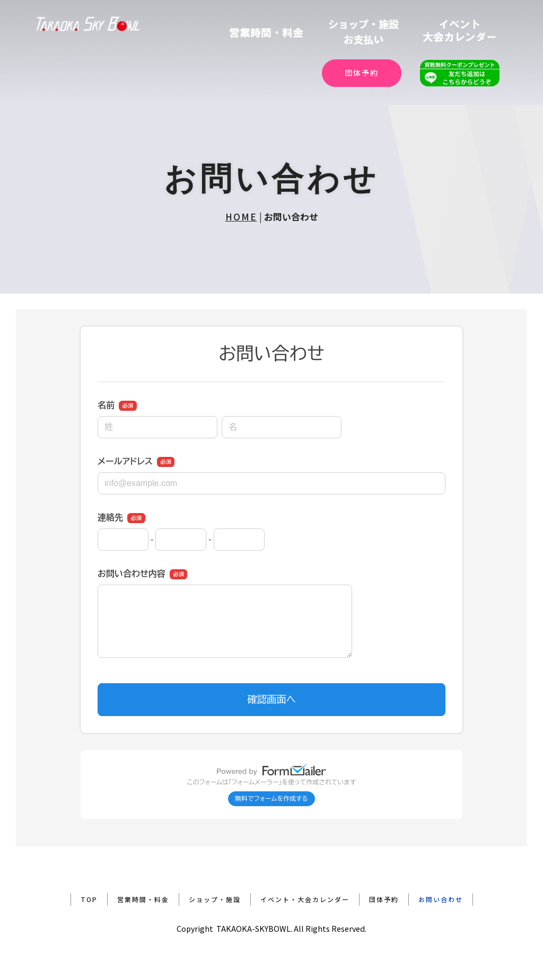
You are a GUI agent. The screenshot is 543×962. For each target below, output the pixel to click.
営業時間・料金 (143, 899)
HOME (241, 216)
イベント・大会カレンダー (304, 899)
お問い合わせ (440, 899)
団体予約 (362, 72)
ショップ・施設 (215, 899)
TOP (89, 899)
